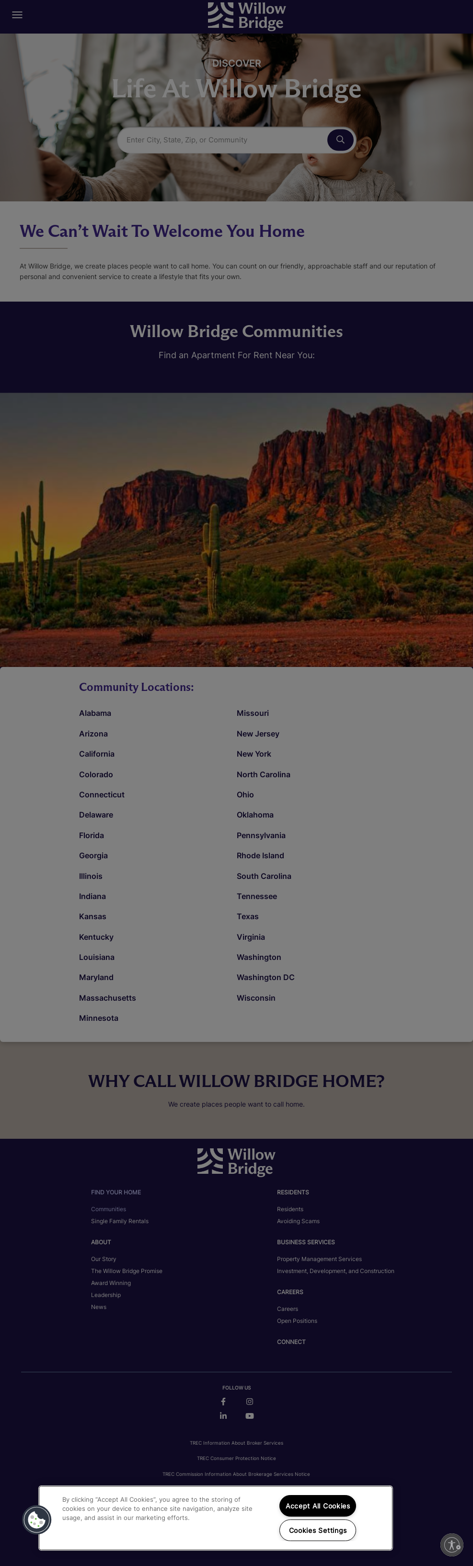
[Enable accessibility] (451, 1544)
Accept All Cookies (318, 1506)
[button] (37, 1520)
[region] (215, 1518)
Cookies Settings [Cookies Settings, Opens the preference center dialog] (318, 1530)
